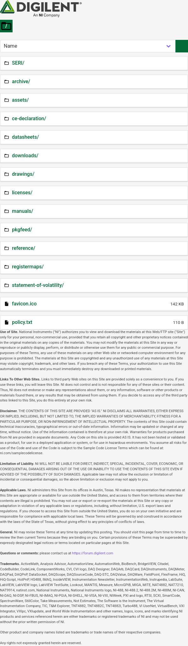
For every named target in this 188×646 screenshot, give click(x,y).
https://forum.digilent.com (92, 553)
